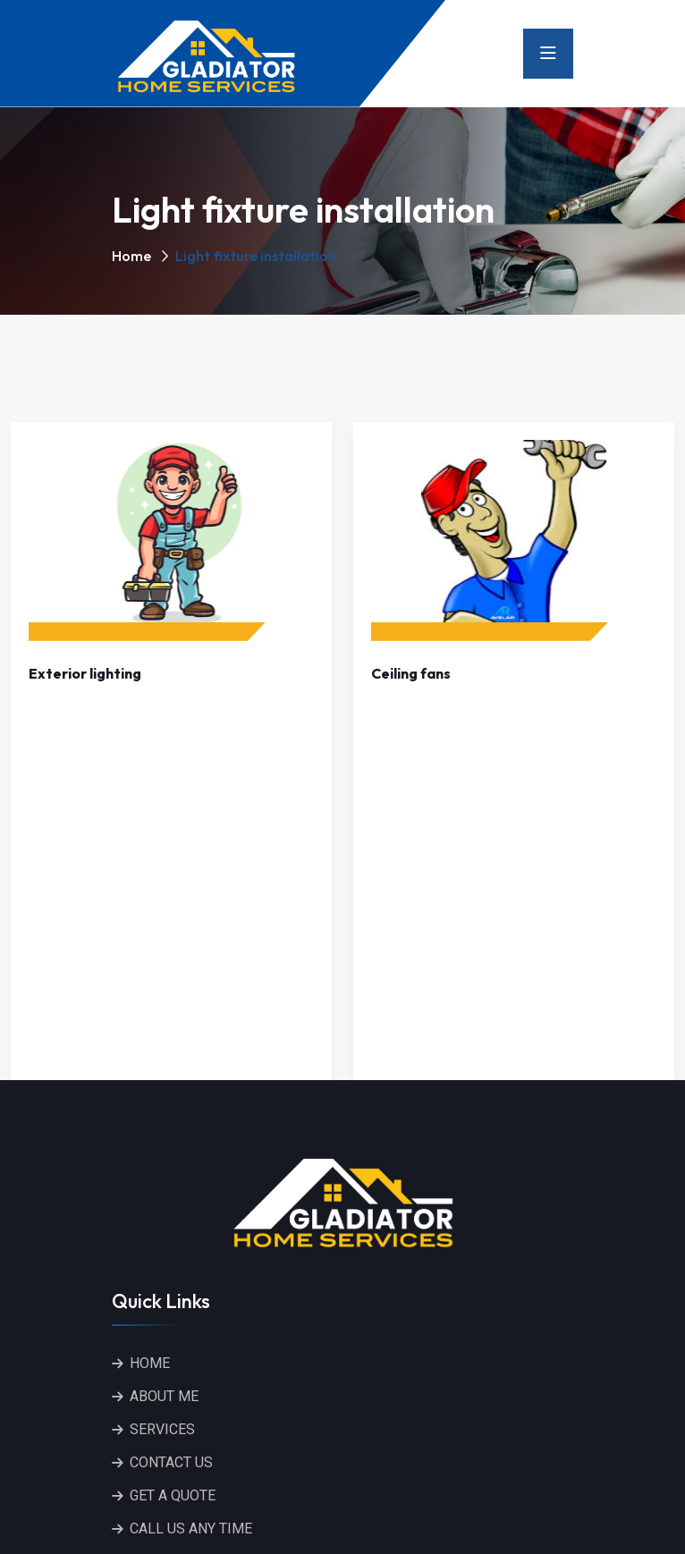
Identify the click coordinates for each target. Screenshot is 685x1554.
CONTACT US (171, 1462)
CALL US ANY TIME (191, 1528)
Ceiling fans (411, 673)
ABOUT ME (164, 1396)
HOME (150, 1363)
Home (131, 256)
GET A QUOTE (173, 1495)
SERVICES (162, 1429)
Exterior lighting (85, 673)
